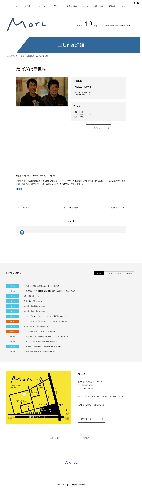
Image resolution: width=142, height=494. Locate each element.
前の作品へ (27, 207)
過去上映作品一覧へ (71, 207)
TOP (17, 6)
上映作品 (27, 6)
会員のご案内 (72, 6)
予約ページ (57, 6)
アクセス (123, 6)
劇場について (98, 6)
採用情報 (111, 6)
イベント (85, 6)
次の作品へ (115, 207)
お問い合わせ (86, 419)
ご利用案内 (85, 438)
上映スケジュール (41, 6)
